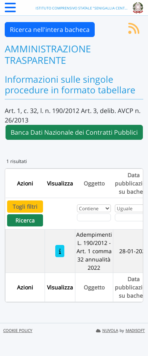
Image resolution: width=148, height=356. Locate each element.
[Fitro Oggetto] (94, 217)
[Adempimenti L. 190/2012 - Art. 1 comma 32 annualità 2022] (59, 251)
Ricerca (25, 220)
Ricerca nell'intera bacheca (50, 29)
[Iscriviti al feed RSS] (133, 30)
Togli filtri (25, 206)
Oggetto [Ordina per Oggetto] (94, 183)
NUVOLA (107, 330)
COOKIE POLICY (17, 330)
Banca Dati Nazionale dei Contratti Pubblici (74, 132)
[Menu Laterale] (10, 10)
